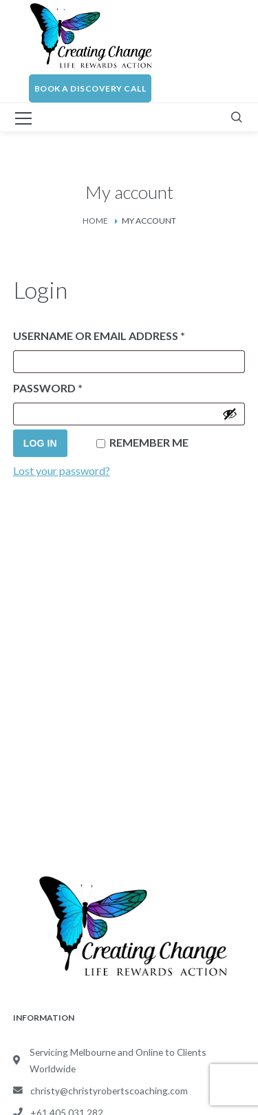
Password (75, 385)
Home (95, 220)
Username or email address (126, 333)
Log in (40, 443)
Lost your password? (61, 470)
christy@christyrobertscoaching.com (109, 1090)
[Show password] (229, 413)
